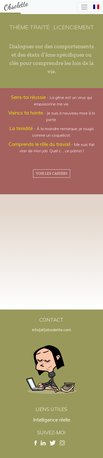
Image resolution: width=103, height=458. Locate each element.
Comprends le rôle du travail (39, 144)
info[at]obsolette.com (51, 329)
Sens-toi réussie (28, 97)
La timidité (21, 128)
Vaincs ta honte (25, 113)
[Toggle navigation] (88, 7)
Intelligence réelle (51, 420)
